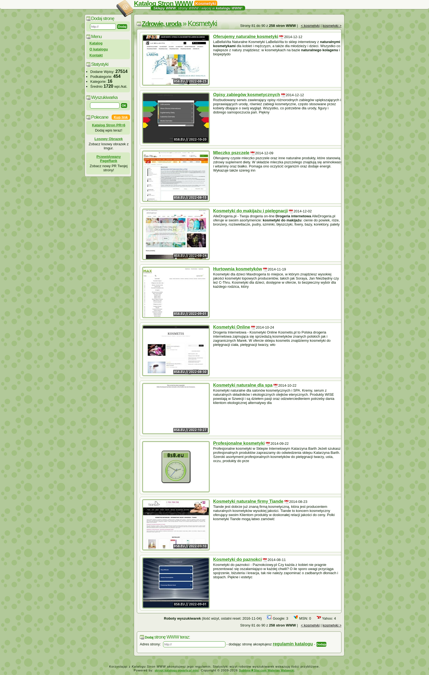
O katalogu (98, 49)
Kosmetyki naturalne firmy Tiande (248, 501)
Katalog (96, 43)
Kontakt (96, 55)
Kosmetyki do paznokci (237, 559)
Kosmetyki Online (231, 327)
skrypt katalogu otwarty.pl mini (177, 670)
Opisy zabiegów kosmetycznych (246, 94)
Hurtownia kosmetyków (237, 269)
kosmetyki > (332, 26)
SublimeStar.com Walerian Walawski (266, 670)
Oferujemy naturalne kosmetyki (245, 36)
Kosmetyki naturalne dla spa (243, 385)
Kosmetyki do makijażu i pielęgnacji (250, 211)
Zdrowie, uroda (161, 23)
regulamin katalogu (293, 644)
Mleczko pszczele (231, 152)
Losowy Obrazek (108, 139)
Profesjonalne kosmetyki (239, 443)
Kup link (121, 117)
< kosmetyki (310, 26)
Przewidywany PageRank (109, 159)
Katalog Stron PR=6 (108, 125)
